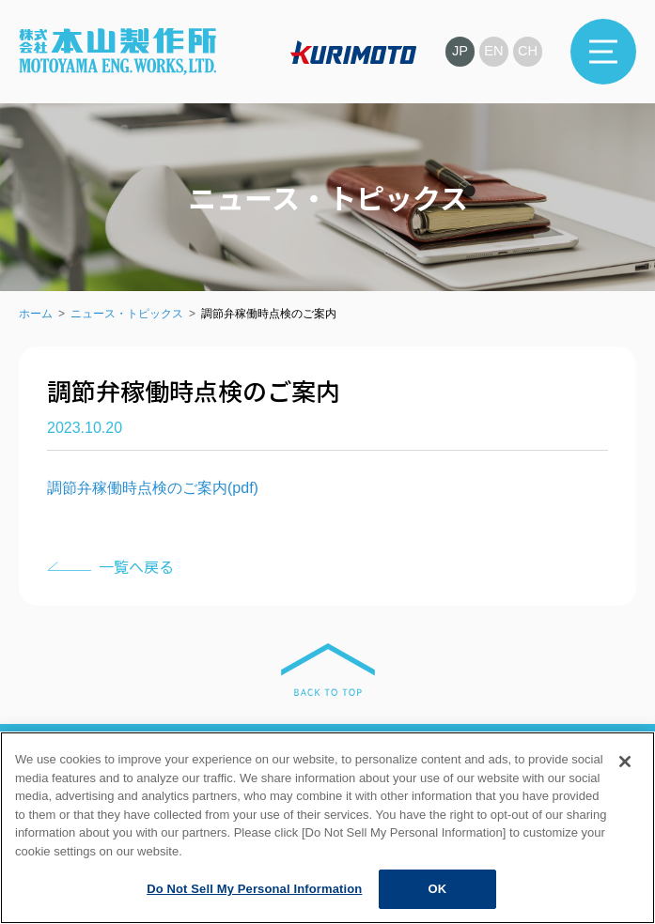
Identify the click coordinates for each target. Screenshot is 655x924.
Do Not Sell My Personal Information (254, 889)
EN (493, 51)
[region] (327, 828)
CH (527, 51)
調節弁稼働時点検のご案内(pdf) (152, 488)
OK (437, 889)
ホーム (36, 313)
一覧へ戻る (136, 566)
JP (457, 51)
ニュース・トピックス (126, 313)
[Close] (625, 761)
